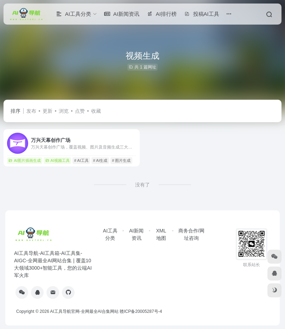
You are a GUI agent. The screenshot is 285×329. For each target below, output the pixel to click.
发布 (31, 111)
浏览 (64, 111)
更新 (47, 111)
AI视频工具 (57, 160)
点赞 (80, 111)
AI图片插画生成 (24, 160)
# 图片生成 (121, 160)
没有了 (142, 184)
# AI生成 (100, 160)
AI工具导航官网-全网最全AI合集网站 (84, 311)
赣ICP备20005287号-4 (141, 311)
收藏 (96, 111)
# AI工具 (81, 160)
